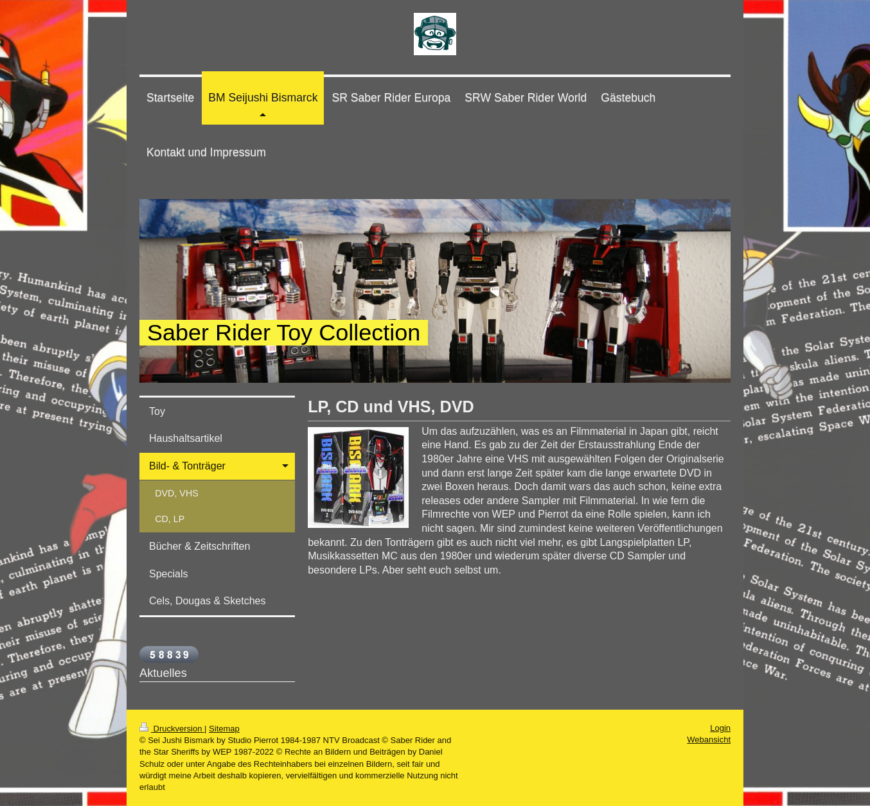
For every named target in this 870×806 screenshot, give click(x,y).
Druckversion (171, 728)
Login (720, 728)
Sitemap (224, 728)
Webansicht (709, 739)
